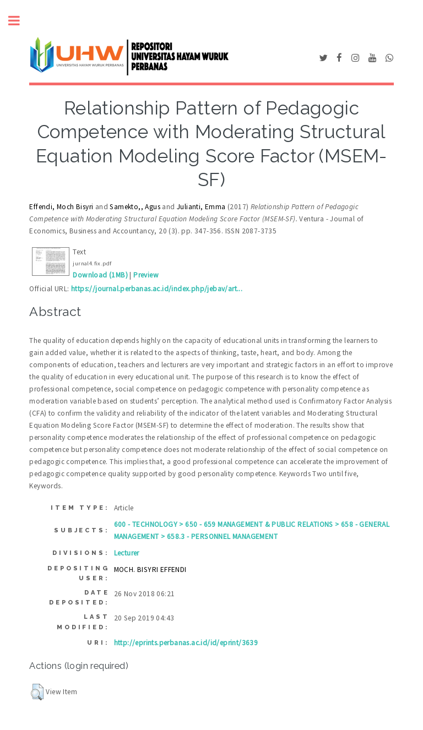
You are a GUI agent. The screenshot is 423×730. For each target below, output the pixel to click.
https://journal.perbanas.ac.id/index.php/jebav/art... (156, 288)
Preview (146, 275)
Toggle (20, 20)
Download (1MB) (100, 275)
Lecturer (126, 553)
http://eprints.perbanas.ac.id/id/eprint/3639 (186, 642)
